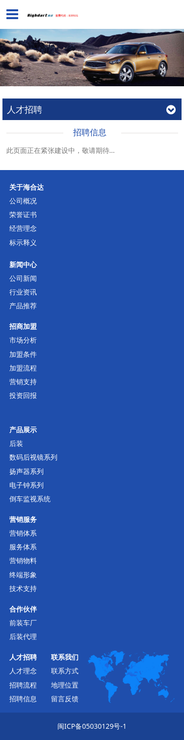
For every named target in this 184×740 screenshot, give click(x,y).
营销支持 (23, 381)
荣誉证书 (23, 214)
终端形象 (23, 574)
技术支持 (23, 588)
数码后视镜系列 (33, 457)
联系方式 (65, 670)
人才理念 (23, 670)
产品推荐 (23, 305)
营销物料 (23, 560)
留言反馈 (65, 698)
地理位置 (65, 685)
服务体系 (23, 546)
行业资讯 (23, 291)
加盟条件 (23, 354)
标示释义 (23, 242)
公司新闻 (23, 278)
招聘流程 (23, 685)
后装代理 (23, 636)
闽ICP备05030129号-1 (92, 726)
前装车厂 (23, 622)
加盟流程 (23, 367)
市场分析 (23, 340)
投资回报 (23, 395)
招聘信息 (23, 698)
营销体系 (23, 533)
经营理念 (23, 228)
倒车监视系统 (30, 498)
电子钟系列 (26, 485)
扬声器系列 (26, 471)
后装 (16, 443)
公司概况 (23, 200)
